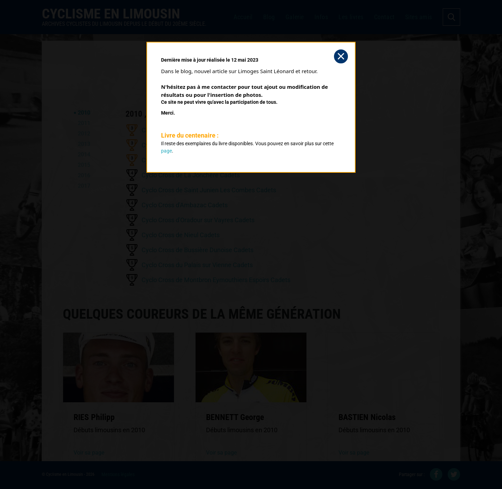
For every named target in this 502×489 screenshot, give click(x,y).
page (166, 151)
